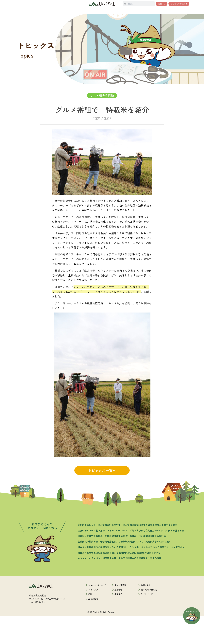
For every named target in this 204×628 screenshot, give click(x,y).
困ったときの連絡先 (179, 3)
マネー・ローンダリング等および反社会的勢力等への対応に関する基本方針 (145, 542)
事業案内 (118, 605)
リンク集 (134, 558)
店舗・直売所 (120, 596)
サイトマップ (147, 605)
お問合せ (161, 3)
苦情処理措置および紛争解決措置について (121, 553)
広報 (90, 605)
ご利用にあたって (87, 536)
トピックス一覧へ (102, 481)
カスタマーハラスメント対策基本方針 (97, 570)
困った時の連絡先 (149, 601)
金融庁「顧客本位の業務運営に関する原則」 (141, 570)
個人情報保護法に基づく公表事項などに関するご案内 (150, 536)
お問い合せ (146, 596)
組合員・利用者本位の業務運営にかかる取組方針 (103, 558)
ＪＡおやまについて (97, 596)
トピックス (93, 601)
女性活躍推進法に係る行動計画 (120, 547)
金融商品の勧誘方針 (88, 553)
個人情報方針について (109, 536)
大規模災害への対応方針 (157, 553)
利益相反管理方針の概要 (90, 547)
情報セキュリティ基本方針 (91, 542)
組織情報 (118, 601)
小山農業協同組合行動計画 (152, 547)
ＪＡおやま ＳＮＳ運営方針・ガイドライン (163, 558)
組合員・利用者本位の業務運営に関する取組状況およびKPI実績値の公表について (119, 564)
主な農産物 (93, 610)
